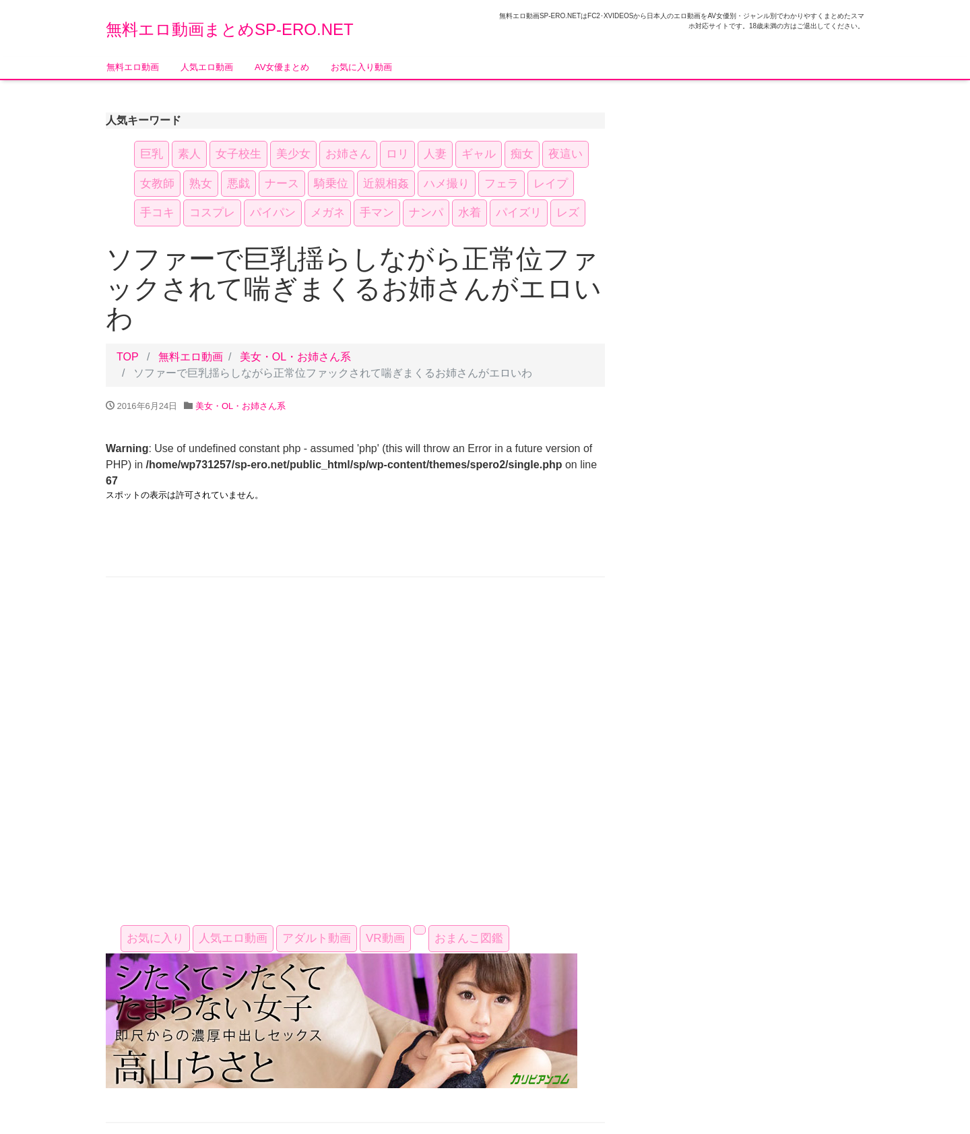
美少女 (293, 154)
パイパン (273, 212)
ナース (282, 183)
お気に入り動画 (361, 67)
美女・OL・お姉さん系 (295, 357)
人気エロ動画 (207, 67)
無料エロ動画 (132, 67)
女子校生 (238, 154)
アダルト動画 (316, 938)
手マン (377, 212)
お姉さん (348, 154)
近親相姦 (386, 183)
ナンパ (426, 212)
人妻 (435, 154)
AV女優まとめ (282, 67)
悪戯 (238, 183)
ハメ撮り (447, 183)
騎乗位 (331, 183)
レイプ (551, 183)
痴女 (522, 154)
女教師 (157, 183)
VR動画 (385, 938)
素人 (189, 154)
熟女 (200, 183)
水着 (469, 212)
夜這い (565, 154)
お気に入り (155, 938)
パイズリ (519, 212)
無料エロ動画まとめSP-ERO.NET (230, 29)
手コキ (157, 212)
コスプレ (212, 212)
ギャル (478, 154)
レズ (567, 212)
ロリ (397, 154)
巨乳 (151, 154)
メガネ (328, 212)
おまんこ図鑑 (468, 938)
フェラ (501, 183)
